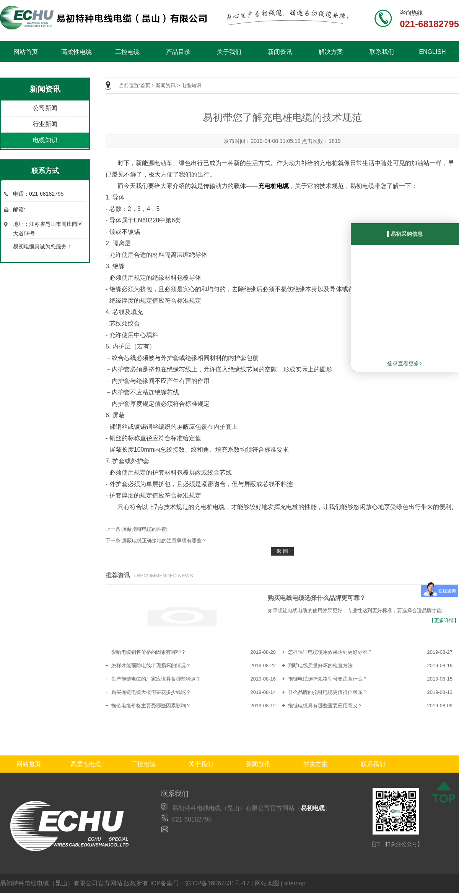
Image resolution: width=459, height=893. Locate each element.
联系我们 (381, 52)
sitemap (295, 883)
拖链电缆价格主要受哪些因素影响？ (151, 705)
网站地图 (267, 883)
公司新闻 (45, 108)
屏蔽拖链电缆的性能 (144, 529)
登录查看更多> (404, 363)
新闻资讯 (280, 52)
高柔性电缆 (76, 52)
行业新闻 (45, 124)
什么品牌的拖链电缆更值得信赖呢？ (328, 692)
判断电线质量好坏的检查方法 (320, 665)
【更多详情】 (444, 620)
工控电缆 (127, 52)
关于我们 (229, 52)
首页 (145, 85)
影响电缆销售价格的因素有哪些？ (148, 652)
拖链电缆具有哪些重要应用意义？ (325, 705)
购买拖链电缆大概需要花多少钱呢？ (151, 692)
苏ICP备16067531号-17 (217, 883)
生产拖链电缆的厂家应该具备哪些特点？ (156, 679)
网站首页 (25, 52)
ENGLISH (432, 52)
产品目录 (178, 52)
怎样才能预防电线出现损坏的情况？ (151, 665)
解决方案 (331, 52)
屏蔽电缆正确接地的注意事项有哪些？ (164, 540)
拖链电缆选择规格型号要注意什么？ (328, 679)
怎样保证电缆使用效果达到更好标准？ (330, 652)
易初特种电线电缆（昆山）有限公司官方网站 (61, 883)
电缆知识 (45, 140)
